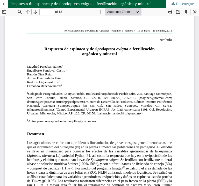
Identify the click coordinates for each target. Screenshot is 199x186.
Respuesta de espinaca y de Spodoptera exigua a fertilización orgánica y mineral (81, 3)
